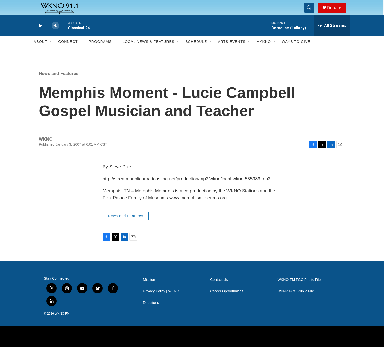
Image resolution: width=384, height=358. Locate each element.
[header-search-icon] (311, 13)
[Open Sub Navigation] (51, 53)
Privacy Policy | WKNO (161, 303)
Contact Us (219, 291)
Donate (337, 13)
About (40, 53)
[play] (40, 37)
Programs (100, 53)
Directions (151, 314)
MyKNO (263, 53)
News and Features (58, 85)
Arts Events (231, 53)
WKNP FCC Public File (296, 303)
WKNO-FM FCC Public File (299, 291)
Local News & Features (148, 53)
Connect (68, 53)
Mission (149, 291)
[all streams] (332, 37)
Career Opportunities (226, 303)
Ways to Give (296, 53)
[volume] (55, 37)
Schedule (196, 53)
